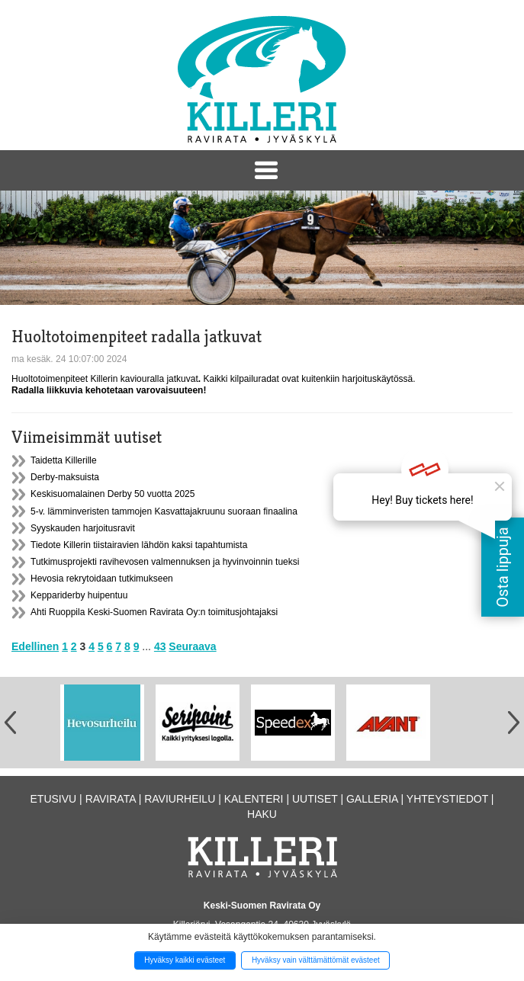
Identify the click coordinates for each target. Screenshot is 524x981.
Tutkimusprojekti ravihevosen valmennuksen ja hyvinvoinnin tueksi (165, 561)
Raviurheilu (179, 799)
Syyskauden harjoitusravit (83, 528)
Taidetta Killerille (64, 460)
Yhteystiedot (447, 799)
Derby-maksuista (65, 477)
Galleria (372, 799)
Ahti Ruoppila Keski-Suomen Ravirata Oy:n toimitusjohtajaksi (154, 612)
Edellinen (35, 646)
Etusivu (54, 799)
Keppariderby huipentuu (79, 595)
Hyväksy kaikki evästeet (184, 960)
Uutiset (315, 799)
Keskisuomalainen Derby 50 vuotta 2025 (112, 494)
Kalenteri (254, 799)
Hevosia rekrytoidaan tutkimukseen (102, 578)
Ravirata (110, 799)
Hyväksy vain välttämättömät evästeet (316, 960)
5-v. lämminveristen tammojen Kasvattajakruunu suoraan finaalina (164, 511)
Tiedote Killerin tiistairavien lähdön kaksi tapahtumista (139, 545)
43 (160, 646)
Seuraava (192, 646)
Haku (262, 814)
